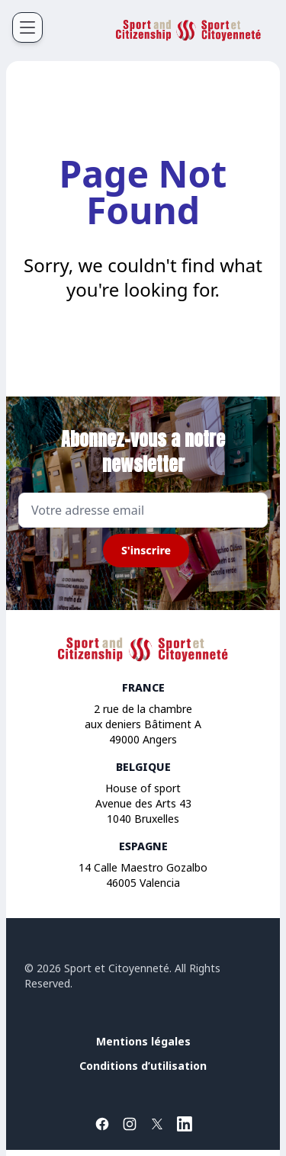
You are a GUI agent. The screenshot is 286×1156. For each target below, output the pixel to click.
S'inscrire (146, 550)
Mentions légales (143, 1041)
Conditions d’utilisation (143, 1065)
